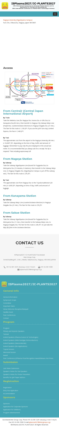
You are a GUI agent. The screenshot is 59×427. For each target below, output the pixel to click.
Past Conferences (9, 316)
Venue (5, 310)
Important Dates (9, 307)
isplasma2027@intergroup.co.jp (31, 270)
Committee (7, 304)
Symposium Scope (9, 301)
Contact (6, 319)
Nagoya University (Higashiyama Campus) (17, 20)
